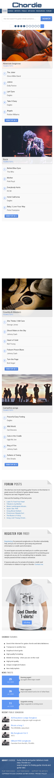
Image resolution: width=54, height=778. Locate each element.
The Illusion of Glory (14, 515)
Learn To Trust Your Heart (16, 502)
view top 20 (11, 120)
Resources (40, 11)
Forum (48, 11)
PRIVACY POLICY (41, 774)
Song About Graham (14, 511)
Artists (17, 11)
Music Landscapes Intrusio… (17, 506)
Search (46, 18)
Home (5, 11)
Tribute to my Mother (14, 504)
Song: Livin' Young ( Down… (16, 518)
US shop (27, 622)
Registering (8, 541)
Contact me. (39, 564)
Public (24, 11)
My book (31, 11)
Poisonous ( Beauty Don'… (16, 513)
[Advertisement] (27, 249)
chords (31, 774)
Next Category (42, 26)
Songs (10, 11)
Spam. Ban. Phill (12, 508)
